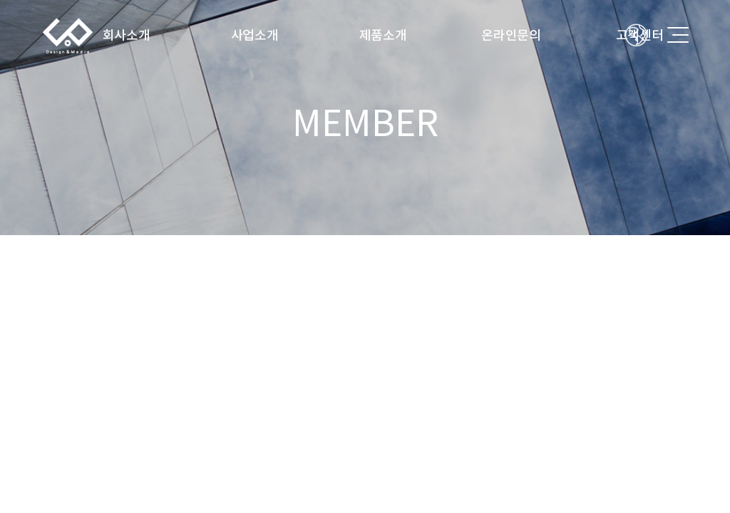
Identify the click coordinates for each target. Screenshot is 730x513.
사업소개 (255, 35)
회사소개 (126, 35)
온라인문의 (511, 35)
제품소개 (383, 35)
